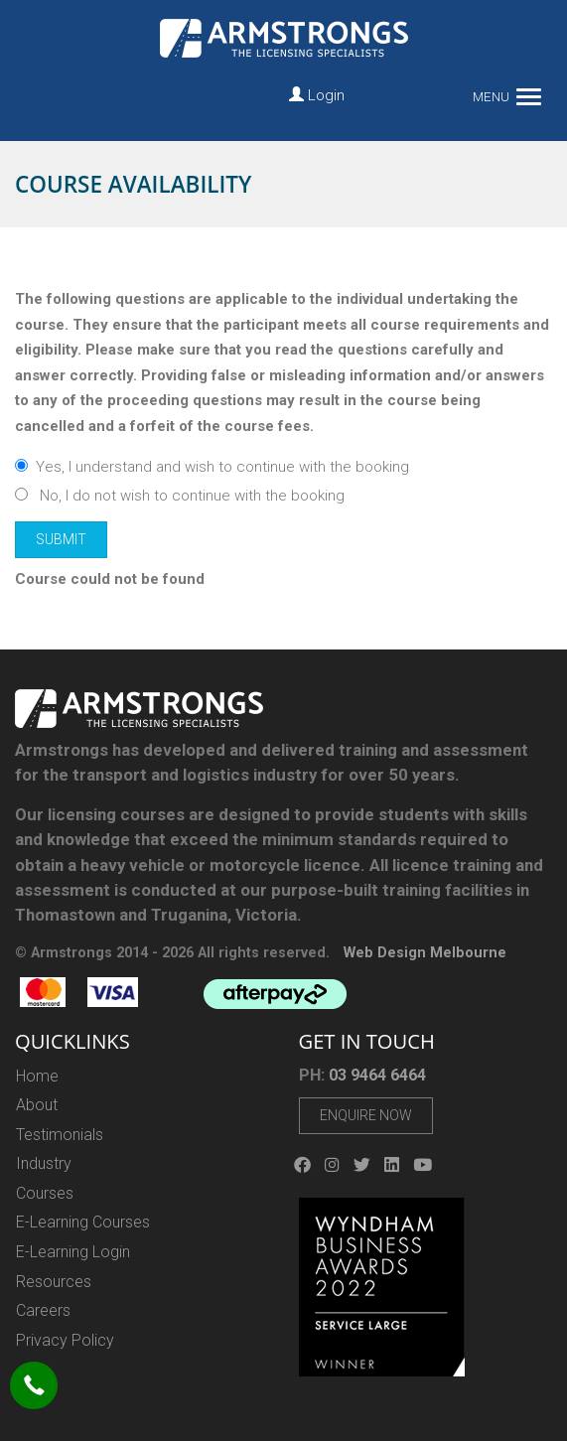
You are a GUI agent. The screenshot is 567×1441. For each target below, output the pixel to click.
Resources (53, 1281)
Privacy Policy (65, 1340)
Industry (43, 1163)
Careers (43, 1310)
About (37, 1104)
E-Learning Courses (83, 1222)
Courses (44, 1193)
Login (317, 95)
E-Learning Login (73, 1251)
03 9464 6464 (377, 1075)
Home (37, 1076)
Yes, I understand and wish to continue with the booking (212, 467)
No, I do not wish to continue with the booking (180, 495)
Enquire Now (366, 1115)
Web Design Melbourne (425, 952)
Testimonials (59, 1134)
